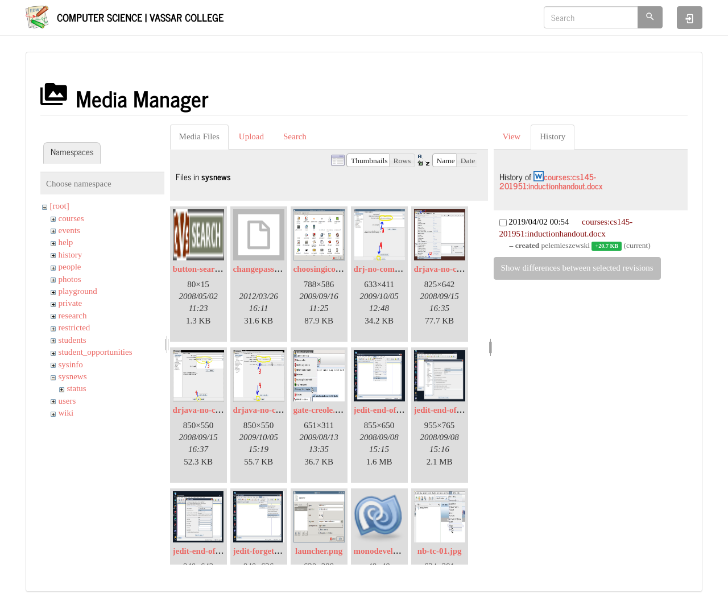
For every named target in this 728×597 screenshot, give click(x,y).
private (70, 303)
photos (70, 279)
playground (78, 291)
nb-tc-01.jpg (439, 550)
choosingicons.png (326, 268)
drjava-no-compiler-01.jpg (462, 268)
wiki (66, 412)
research (73, 315)
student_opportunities (96, 351)
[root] (59, 205)
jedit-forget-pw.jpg (267, 550)
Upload (251, 136)
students (72, 340)
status (76, 388)
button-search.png (206, 268)
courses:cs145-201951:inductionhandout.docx (551, 181)
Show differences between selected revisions (577, 267)
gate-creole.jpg (320, 409)
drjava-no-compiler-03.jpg (281, 409)
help (66, 242)
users (67, 400)
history (70, 254)
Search (295, 136)
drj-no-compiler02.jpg (394, 268)
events (69, 230)
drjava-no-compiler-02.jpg (221, 409)
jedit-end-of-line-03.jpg (215, 550)
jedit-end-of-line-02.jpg (456, 409)
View (512, 136)
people (70, 266)
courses (71, 218)
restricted (74, 327)
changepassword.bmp (272, 268)
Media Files (199, 136)
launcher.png (318, 550)
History (552, 136)
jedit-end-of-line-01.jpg (396, 409)
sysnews (73, 376)
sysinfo (71, 364)
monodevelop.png (386, 550)
